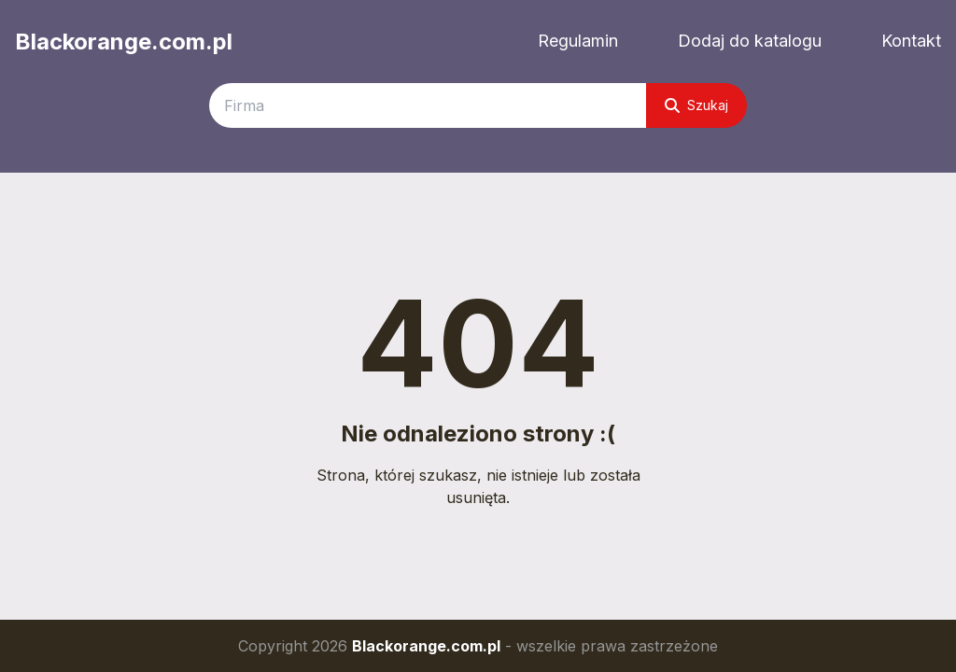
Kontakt (911, 40)
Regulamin (578, 40)
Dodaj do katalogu (750, 40)
